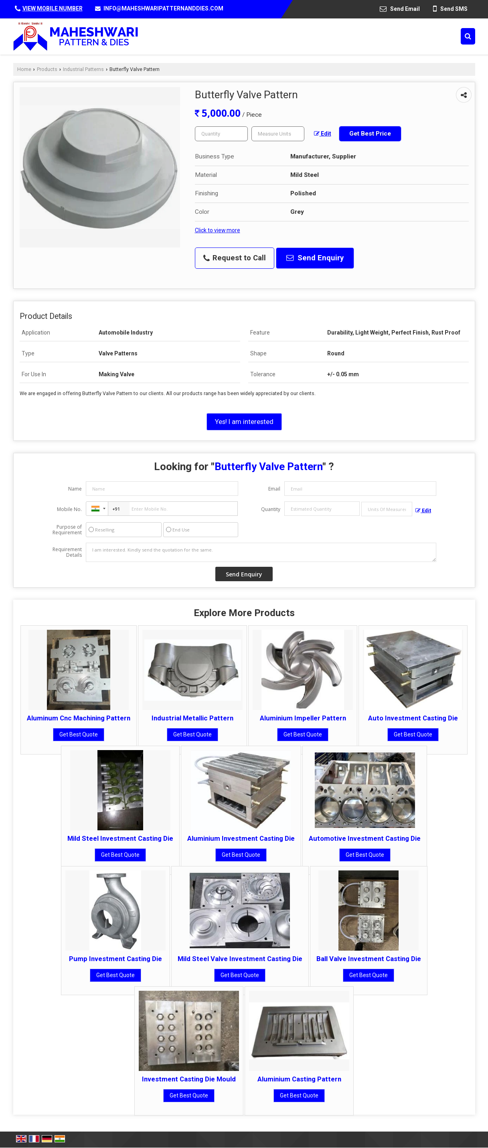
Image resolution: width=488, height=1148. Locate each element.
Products (47, 69)
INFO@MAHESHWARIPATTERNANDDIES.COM (163, 8)
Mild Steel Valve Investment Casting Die (240, 959)
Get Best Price (370, 133)
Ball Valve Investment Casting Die (368, 959)
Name (75, 488)
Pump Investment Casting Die (115, 959)
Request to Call (234, 258)
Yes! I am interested (244, 422)
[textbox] (277, 133)
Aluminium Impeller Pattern (303, 718)
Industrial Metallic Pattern (192, 718)
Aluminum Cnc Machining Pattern (78, 718)
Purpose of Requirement (67, 529)
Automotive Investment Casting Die (365, 838)
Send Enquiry (315, 258)
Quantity (270, 509)
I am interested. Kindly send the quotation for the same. (261, 552)
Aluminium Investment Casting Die (241, 838)
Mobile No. (69, 509)
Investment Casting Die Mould (189, 1079)
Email (274, 488)
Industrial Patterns (83, 69)
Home (24, 69)
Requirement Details (67, 552)
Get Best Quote (78, 734)
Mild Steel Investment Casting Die (120, 838)
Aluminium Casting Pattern (299, 1079)
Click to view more (217, 230)
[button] (52, 8)
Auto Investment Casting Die (413, 718)
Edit (322, 133)
